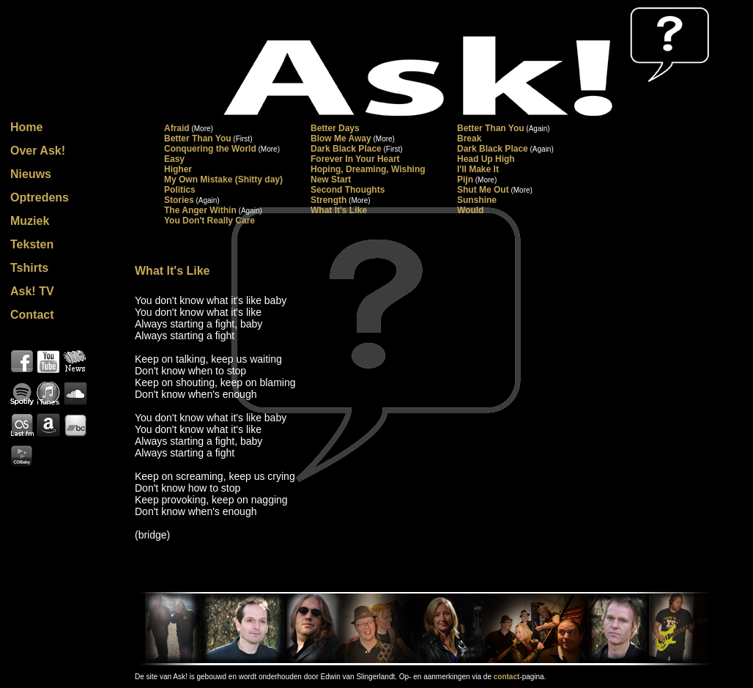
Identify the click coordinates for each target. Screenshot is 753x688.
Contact (32, 314)
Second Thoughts (348, 190)
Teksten (31, 244)
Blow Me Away (341, 138)
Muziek (29, 221)
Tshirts (29, 268)
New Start (331, 179)
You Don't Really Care (209, 220)
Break (469, 138)
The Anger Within (200, 210)
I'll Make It (478, 169)
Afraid (177, 128)
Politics (180, 190)
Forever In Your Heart (355, 159)
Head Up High (486, 159)
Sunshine (477, 200)
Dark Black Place (346, 149)
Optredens (39, 197)
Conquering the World (210, 149)
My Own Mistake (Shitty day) (223, 179)
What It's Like (339, 210)
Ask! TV (32, 291)
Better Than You (490, 128)
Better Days (335, 128)
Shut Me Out (483, 190)
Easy (174, 159)
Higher (178, 169)
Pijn (465, 179)
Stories (179, 200)
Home (26, 127)
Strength (328, 200)
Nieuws (30, 174)
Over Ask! (37, 150)
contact (507, 677)
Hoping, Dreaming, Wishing (368, 169)
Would (470, 210)
